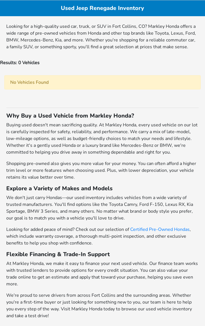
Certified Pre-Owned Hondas (160, 229)
